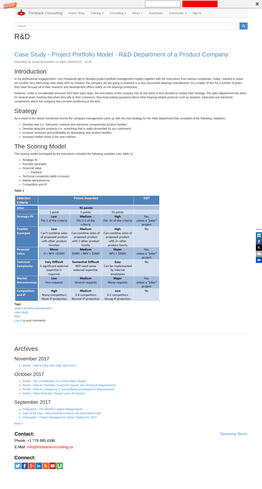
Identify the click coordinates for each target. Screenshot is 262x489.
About (137, 13)
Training (97, 13)
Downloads (156, 13)
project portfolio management (32, 308)
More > (18, 423)
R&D (17, 316)
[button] (131, 4)
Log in (18, 320)
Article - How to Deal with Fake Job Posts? (50, 365)
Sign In (197, 13)
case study (21, 312)
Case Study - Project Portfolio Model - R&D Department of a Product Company (121, 54)
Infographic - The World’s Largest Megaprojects (53, 409)
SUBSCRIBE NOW (200, 4)
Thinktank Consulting (45, 13)
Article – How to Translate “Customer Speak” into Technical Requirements (69, 385)
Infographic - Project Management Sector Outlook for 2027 (60, 417)
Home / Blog (76, 13)
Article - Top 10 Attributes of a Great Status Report (54, 381)
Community (177, 13)
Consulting (118, 13)
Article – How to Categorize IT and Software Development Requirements (69, 389)
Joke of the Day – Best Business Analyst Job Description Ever (62, 413)
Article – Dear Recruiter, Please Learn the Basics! (54, 393)
